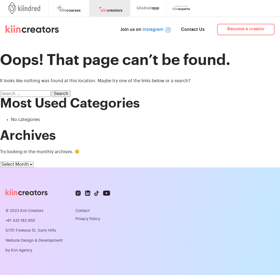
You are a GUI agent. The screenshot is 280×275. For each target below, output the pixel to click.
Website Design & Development (34, 241)
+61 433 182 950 (20, 221)
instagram (155, 29)
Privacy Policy (87, 219)
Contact (82, 211)
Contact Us (193, 29)
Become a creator (246, 29)
